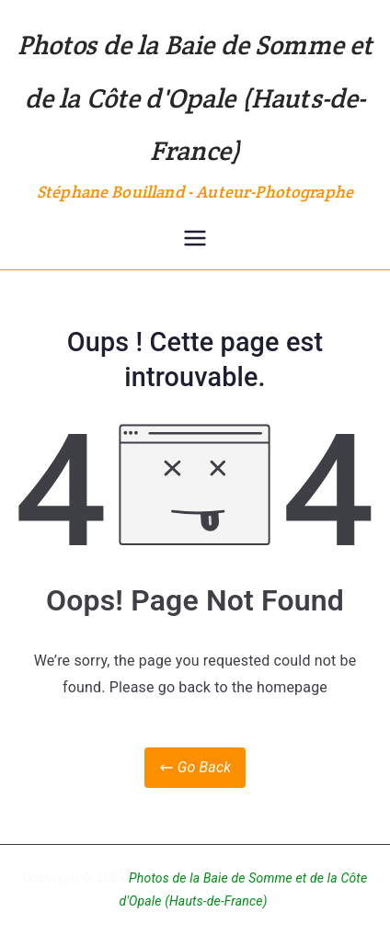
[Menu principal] (195, 238)
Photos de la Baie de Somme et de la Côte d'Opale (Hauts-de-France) (195, 97)
